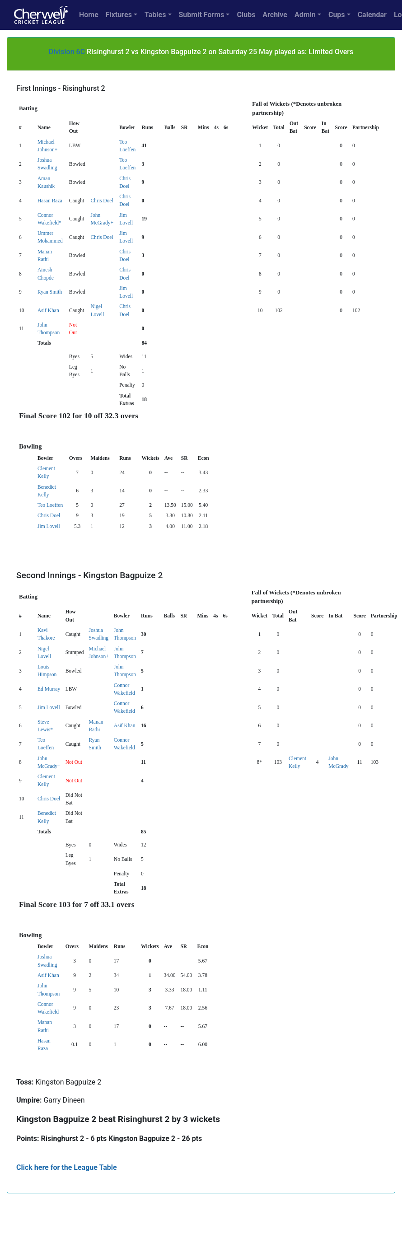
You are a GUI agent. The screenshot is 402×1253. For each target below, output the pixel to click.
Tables (155, 14)
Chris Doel (101, 200)
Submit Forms (201, 14)
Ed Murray (48, 689)
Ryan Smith (49, 292)
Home (88, 14)
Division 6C (67, 51)
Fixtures (119, 14)
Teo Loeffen (50, 505)
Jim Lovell (48, 526)
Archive (274, 14)
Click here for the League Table (66, 1167)
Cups (336, 14)
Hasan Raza (49, 200)
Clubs (246, 14)
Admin (305, 14)
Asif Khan (48, 310)
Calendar (372, 14)
